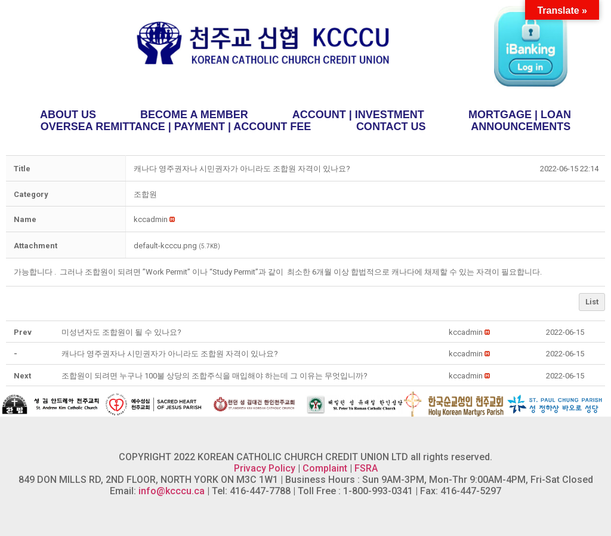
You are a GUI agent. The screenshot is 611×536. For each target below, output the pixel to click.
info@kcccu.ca (171, 491)
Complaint (325, 468)
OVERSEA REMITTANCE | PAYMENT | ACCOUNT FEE (176, 127)
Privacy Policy (264, 468)
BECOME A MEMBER (194, 115)
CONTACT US (391, 127)
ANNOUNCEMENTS (520, 127)
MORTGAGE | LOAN (519, 115)
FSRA (366, 468)
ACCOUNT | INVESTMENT (358, 115)
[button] (151, 219)
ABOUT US (68, 115)
